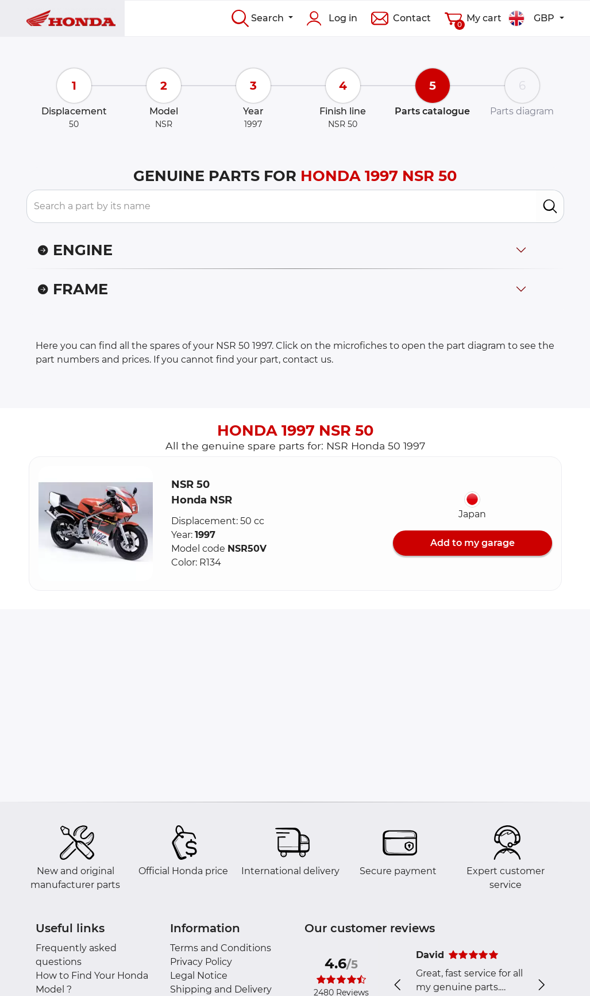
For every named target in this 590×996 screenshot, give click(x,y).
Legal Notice (198, 975)
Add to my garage (472, 542)
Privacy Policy (201, 961)
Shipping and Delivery (221, 989)
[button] (95, 523)
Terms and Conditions (220, 948)
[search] (550, 206)
